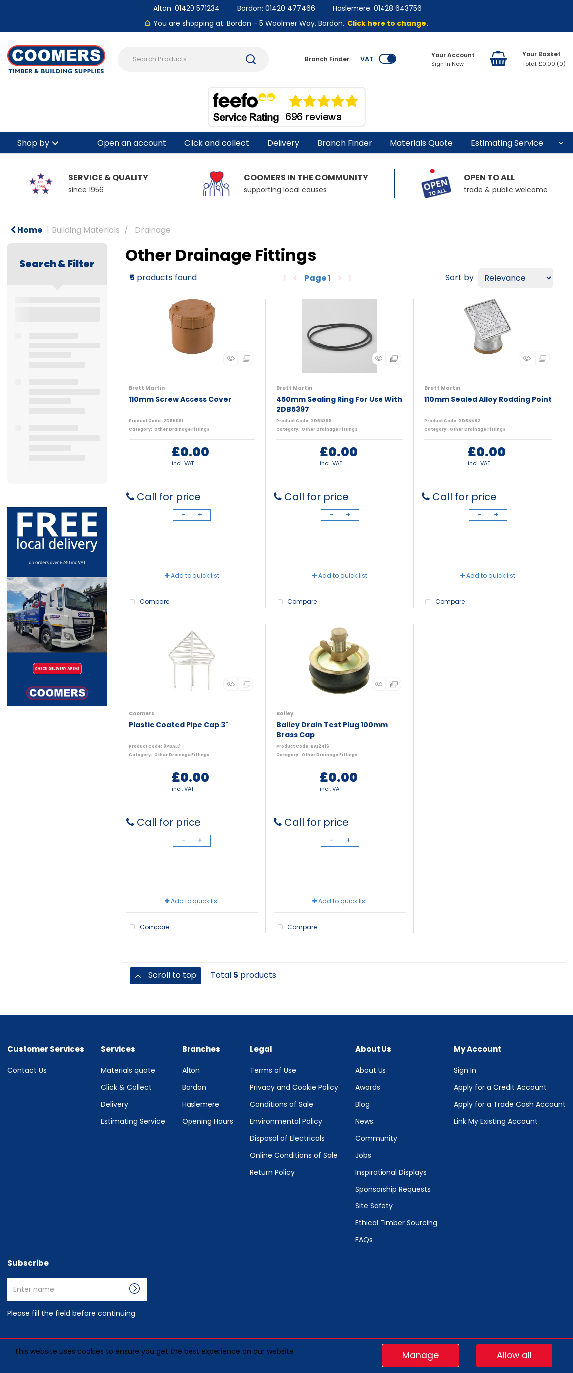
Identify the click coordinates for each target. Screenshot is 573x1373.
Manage (420, 1355)
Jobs (363, 1155)
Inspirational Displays (391, 1172)
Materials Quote (421, 143)
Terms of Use (273, 1070)
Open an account (131, 143)
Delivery (283, 143)
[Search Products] (193, 59)
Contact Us (27, 1070)
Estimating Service (507, 143)
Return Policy (272, 1172)
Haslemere (200, 1104)
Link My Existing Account (496, 1121)
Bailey (284, 713)
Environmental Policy (286, 1121)
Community (376, 1138)
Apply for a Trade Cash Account (510, 1104)
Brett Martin (147, 388)
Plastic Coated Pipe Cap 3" (179, 725)
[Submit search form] (250, 59)
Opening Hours (207, 1121)
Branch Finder (344, 143)
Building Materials (86, 230)
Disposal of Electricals (287, 1138)
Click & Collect (126, 1087)
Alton (191, 1070)
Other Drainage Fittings (181, 429)
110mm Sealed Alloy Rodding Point (488, 399)
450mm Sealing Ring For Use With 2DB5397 (339, 404)
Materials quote (128, 1070)
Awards (367, 1087)
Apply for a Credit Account (500, 1087)
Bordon (194, 1087)
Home (26, 230)
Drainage (153, 230)
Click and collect (216, 143)
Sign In (465, 1070)
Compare (147, 602)
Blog (362, 1104)
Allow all (514, 1355)
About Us (370, 1070)
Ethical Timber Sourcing (396, 1223)
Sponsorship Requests (393, 1189)
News (364, 1121)
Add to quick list (192, 575)
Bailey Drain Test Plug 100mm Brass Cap (332, 730)
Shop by (33, 143)
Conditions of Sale (281, 1104)
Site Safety (374, 1206)
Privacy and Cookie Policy (294, 1087)
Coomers (141, 713)
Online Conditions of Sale (294, 1155)
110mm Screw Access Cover (180, 399)
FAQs (364, 1240)
